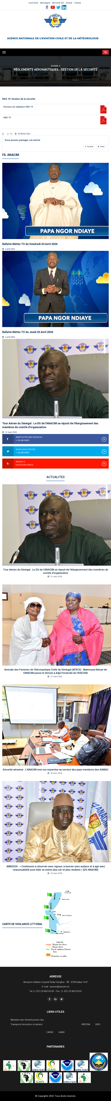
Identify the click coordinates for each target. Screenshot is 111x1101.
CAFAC (50, 1032)
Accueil (55, 66)
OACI (97, 1024)
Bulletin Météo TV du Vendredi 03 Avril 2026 (29, 244)
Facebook (89, 146)
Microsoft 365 (58, 3)
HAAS (62, 1032)
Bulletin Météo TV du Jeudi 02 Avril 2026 (27, 332)
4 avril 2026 (33, 3)
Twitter (101, 146)
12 (9, 134)
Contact (77, 3)
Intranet (69, 3)
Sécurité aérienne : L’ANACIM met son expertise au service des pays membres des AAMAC (55, 769)
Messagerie (45, 3)
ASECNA (85, 1024)
